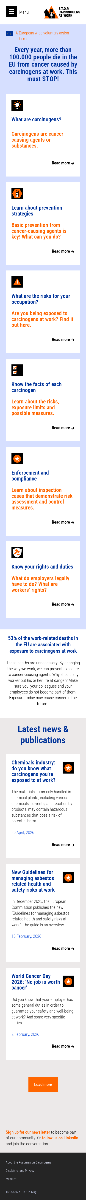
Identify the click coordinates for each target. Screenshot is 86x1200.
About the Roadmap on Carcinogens (28, 1162)
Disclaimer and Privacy (20, 1170)
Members (11, 1179)
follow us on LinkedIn (60, 1137)
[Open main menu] (11, 11)
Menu (24, 12)
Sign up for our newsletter (28, 1132)
